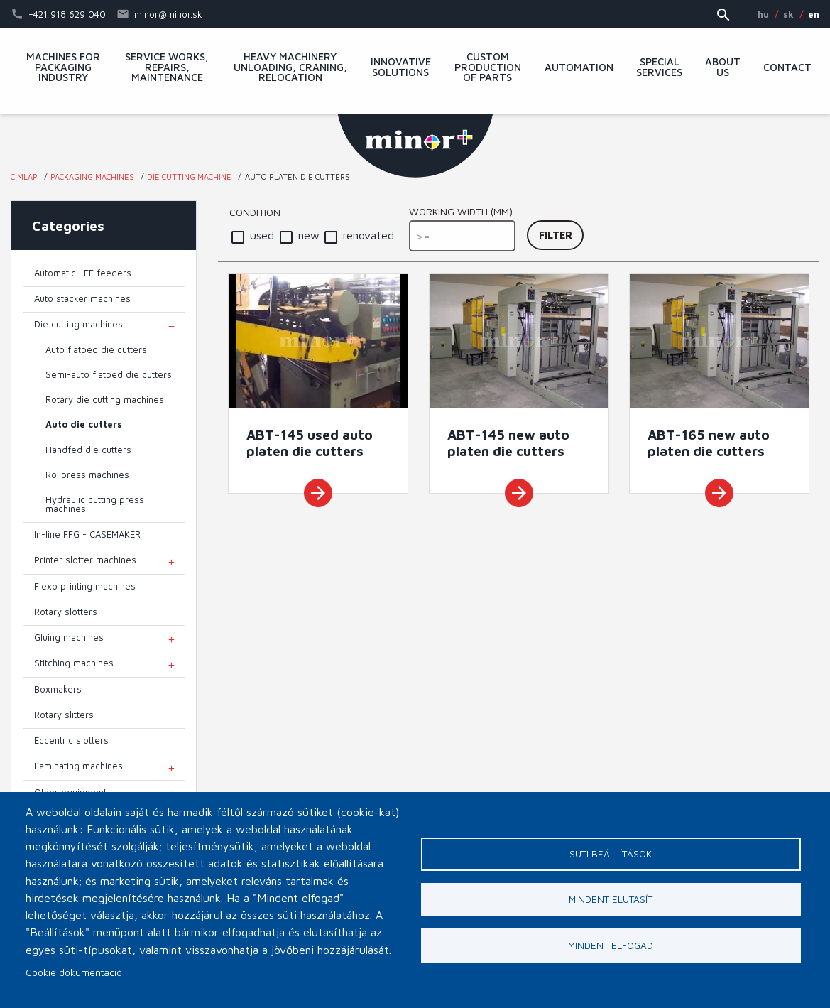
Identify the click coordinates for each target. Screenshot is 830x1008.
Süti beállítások (610, 854)
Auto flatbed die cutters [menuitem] (96, 350)
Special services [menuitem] (659, 67)
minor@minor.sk (168, 14)
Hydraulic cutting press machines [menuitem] (94, 504)
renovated (368, 235)
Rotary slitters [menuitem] (64, 715)
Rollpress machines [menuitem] (87, 475)
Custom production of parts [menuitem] (487, 67)
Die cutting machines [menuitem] (78, 324)
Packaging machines (92, 176)
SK (788, 14)
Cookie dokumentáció (74, 972)
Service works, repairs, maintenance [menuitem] (167, 67)
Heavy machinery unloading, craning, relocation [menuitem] (290, 67)
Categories (68, 225)
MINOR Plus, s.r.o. (415, 146)
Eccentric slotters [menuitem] (71, 740)
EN (813, 14)
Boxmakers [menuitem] (58, 689)
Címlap (24, 176)
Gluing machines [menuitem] (69, 637)
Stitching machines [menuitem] (74, 663)
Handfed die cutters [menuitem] (88, 450)
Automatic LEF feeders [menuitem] (82, 273)
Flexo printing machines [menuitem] (85, 586)
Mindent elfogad (610, 946)
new (309, 235)
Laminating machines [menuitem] (78, 766)
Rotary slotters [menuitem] (65, 612)
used (262, 235)
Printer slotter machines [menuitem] (85, 560)
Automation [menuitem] (579, 68)
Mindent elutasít (610, 900)
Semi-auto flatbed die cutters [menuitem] (108, 374)
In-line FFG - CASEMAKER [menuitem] (87, 534)
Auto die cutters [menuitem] (83, 424)
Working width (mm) (461, 211)
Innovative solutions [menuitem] (401, 67)
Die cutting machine (189, 176)
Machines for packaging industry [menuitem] (63, 67)
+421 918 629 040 (67, 14)
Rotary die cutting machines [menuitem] (104, 399)
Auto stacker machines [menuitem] (82, 298)
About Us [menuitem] (723, 67)
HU (763, 14)
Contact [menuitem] (787, 68)
